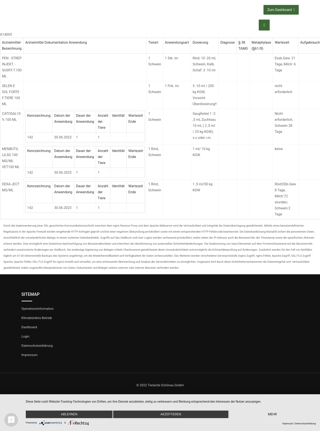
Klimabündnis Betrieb (36, 318)
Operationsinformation (37, 309)
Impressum (29, 355)
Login (25, 336)
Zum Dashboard (281, 10)
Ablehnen (69, 414)
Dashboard (29, 327)
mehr (272, 414)
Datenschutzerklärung (37, 346)
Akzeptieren (170, 414)
